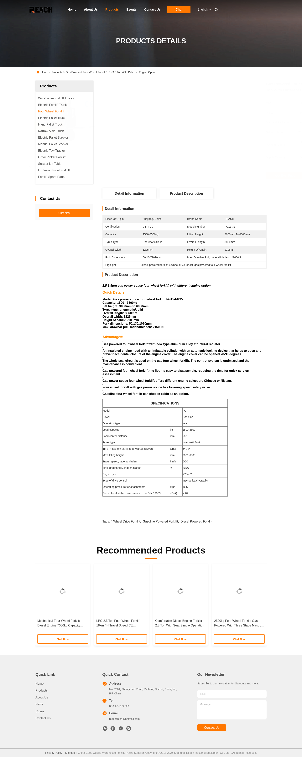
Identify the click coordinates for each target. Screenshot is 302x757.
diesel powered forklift (196, 521)
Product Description (186, 193)
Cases (39, 711)
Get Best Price (206, 175)
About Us (91, 9)
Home (72, 9)
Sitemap (70, 752)
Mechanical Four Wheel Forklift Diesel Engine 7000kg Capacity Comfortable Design (58, 623)
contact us (211, 727)
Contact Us (152, 9)
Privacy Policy (53, 752)
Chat (179, 9)
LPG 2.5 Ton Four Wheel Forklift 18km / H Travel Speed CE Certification (118, 623)
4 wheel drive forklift (125, 521)
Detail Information (129, 193)
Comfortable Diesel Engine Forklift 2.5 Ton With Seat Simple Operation (179, 623)
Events (131, 9)
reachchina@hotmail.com (124, 718)
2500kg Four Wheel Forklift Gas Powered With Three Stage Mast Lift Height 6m (239, 623)
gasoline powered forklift (160, 521)
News (39, 704)
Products (112, 9)
